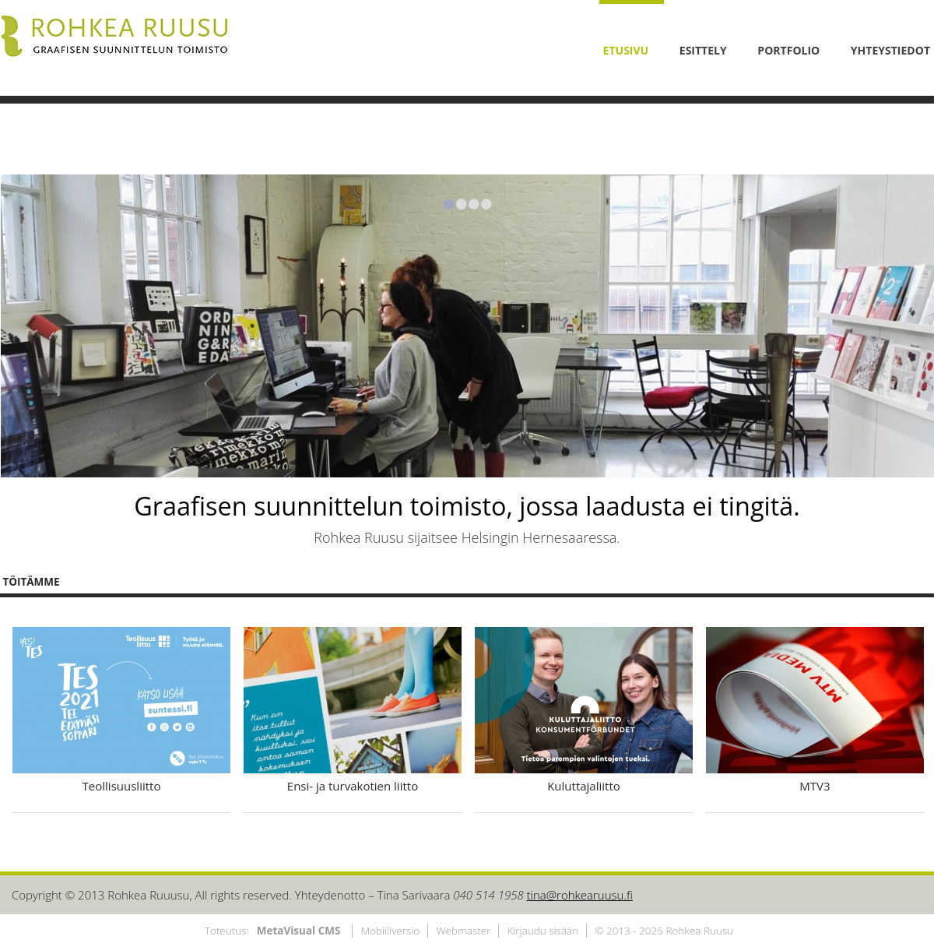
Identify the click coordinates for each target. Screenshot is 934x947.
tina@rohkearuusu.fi (580, 895)
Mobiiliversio (390, 931)
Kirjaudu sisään (542, 931)
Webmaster (463, 931)
